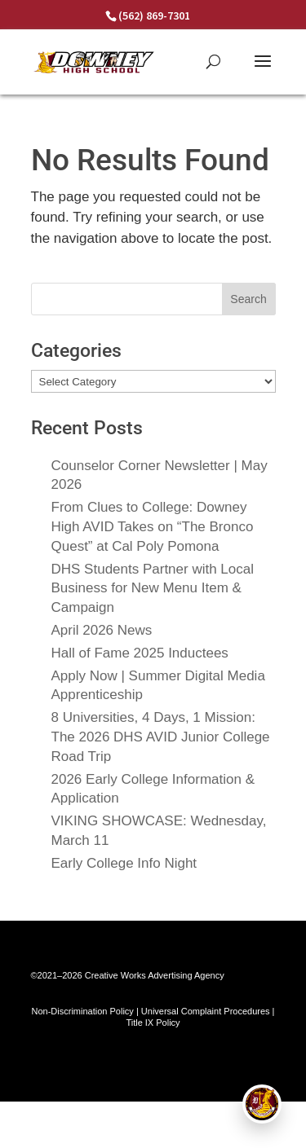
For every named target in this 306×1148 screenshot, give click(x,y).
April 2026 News (102, 630)
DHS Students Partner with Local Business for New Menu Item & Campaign (153, 588)
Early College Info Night (124, 863)
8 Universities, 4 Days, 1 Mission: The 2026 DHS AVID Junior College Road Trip (160, 737)
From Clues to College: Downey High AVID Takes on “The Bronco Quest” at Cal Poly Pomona (152, 526)
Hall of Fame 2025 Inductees (139, 653)
